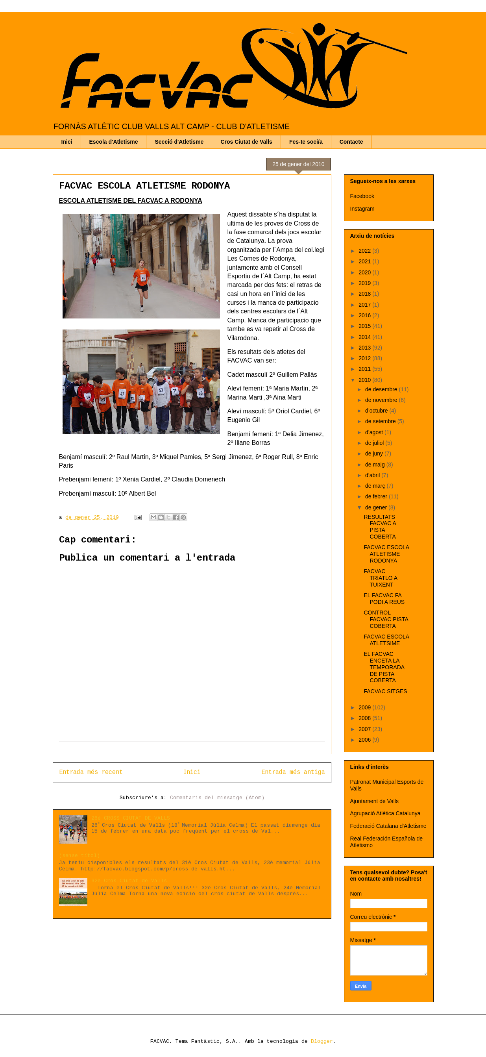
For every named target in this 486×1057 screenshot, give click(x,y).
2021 (365, 261)
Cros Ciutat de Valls (246, 142)
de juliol (375, 443)
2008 (365, 718)
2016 (365, 315)
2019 (365, 283)
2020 (365, 272)
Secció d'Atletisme (179, 142)
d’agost (374, 432)
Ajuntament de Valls (374, 801)
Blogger (322, 1041)
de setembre (381, 421)
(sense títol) (79, 856)
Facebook (362, 196)
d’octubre (377, 410)
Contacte (351, 142)
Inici (66, 142)
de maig (375, 464)
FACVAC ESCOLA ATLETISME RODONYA (144, 186)
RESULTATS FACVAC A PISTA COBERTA (380, 527)
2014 (365, 337)
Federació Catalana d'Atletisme (388, 826)
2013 (365, 347)
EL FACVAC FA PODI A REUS (384, 598)
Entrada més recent (91, 772)
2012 (365, 358)
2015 (365, 326)
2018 (365, 294)
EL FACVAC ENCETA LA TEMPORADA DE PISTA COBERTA (384, 667)
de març (375, 486)
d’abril (373, 475)
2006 (365, 740)
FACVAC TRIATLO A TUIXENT (380, 578)
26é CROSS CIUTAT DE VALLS (130, 818)
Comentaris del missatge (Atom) (217, 798)
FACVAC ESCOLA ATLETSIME (386, 639)
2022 (365, 251)
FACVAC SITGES (385, 691)
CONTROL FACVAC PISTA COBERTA (386, 619)
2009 (365, 707)
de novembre (382, 400)
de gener (376, 507)
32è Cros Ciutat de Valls (129, 881)
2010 (365, 380)
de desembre (382, 389)
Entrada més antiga (293, 772)
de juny (374, 453)
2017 (365, 305)
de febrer (377, 496)
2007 (365, 729)
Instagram (362, 208)
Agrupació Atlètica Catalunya (385, 813)
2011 (365, 369)
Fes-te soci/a (306, 142)
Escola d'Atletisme (113, 142)
